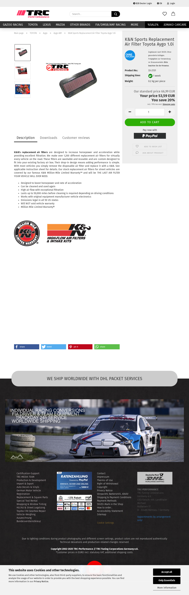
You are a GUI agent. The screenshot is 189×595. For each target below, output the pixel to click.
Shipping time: (132, 75)
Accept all (166, 572)
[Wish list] (164, 14)
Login (171, 3)
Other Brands (80, 24)
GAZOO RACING (13, 24)
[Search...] (115, 14)
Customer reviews (76, 138)
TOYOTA (33, 24)
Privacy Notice (41, 581)
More (134, 24)
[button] (173, 14)
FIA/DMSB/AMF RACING (110, 24)
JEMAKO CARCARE (175, 24)
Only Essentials (167, 580)
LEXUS (47, 24)
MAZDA (60, 24)
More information (166, 587)
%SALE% (153, 24)
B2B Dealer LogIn (142, 3)
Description (26, 138)
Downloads (48, 138)
